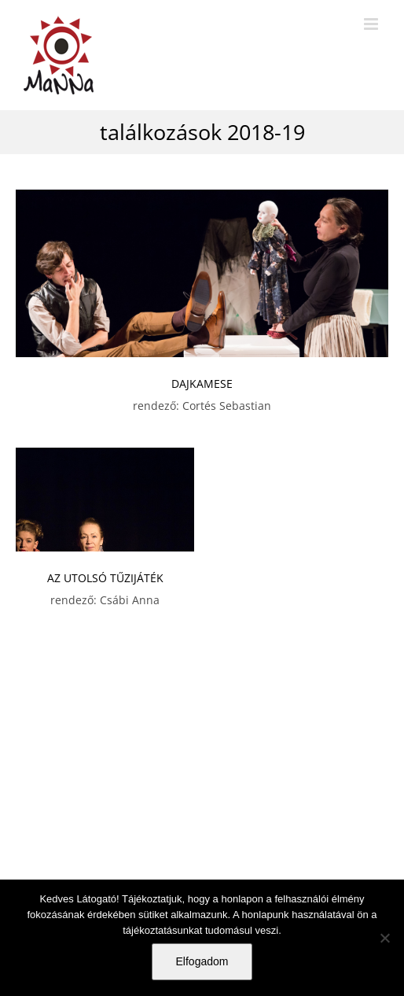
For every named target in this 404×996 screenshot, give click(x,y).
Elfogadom (202, 961)
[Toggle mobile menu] (372, 24)
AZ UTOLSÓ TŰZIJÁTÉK (105, 577)
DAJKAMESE (202, 383)
